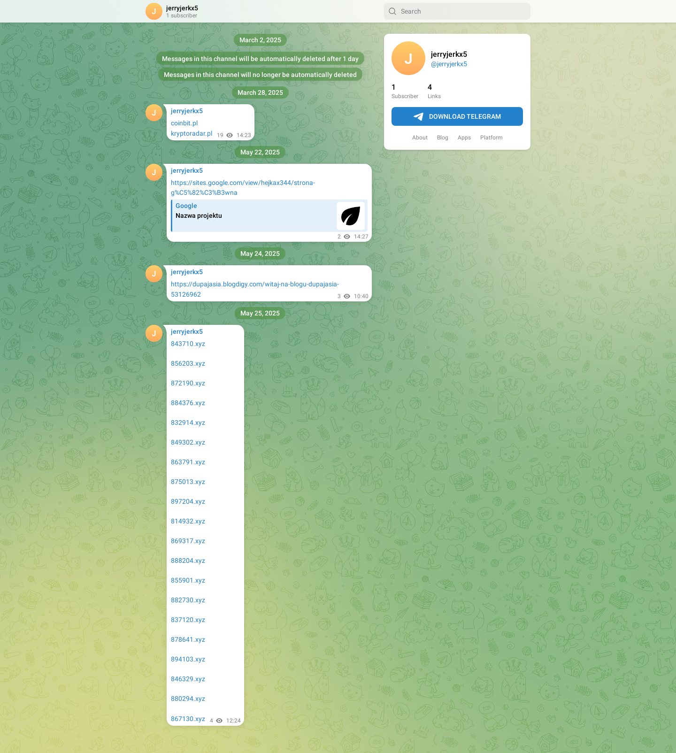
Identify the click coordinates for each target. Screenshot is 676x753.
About (420, 137)
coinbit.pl (184, 123)
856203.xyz (188, 363)
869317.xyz (188, 541)
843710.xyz (188, 343)
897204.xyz (188, 501)
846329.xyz (188, 679)
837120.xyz (188, 619)
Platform (491, 137)
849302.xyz (188, 442)
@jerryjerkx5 (449, 64)
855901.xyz (188, 580)
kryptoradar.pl (191, 133)
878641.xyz (188, 639)
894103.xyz (188, 659)
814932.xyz (188, 521)
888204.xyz (188, 560)
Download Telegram (457, 117)
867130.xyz (188, 718)
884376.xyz (188, 403)
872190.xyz (188, 383)
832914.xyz (188, 422)
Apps (464, 137)
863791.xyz (188, 462)
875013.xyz (188, 481)
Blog (442, 137)
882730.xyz (188, 600)
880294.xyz (188, 698)
